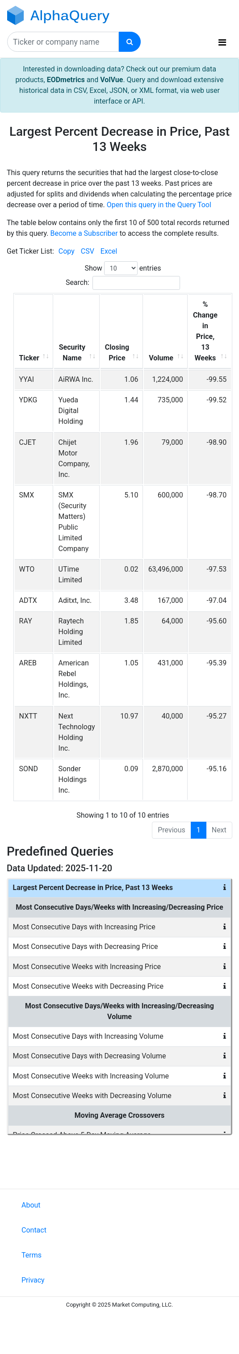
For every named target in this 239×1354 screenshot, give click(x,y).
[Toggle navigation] (222, 42)
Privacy (33, 1280)
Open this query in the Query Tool (159, 205)
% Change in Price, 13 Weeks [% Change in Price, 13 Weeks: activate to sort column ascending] (205, 331)
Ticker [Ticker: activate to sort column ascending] (29, 358)
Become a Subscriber (83, 233)
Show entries (122, 268)
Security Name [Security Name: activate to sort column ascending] (72, 352)
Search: (123, 283)
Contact (33, 1230)
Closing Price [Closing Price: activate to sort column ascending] (117, 352)
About (31, 1205)
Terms (31, 1255)
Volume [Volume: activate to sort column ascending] (161, 358)
